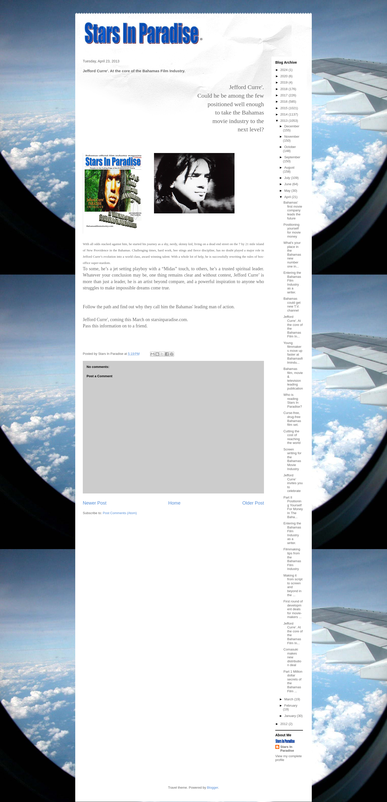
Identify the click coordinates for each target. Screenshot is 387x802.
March (289, 699)
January (290, 716)
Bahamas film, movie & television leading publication (293, 378)
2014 (284, 114)
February (290, 705)
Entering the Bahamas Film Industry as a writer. (292, 282)
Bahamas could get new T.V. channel (291, 304)
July (287, 178)
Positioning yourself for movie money (291, 230)
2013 (284, 121)
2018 (284, 89)
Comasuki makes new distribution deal (292, 657)
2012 (284, 724)
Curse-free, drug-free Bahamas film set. (292, 419)
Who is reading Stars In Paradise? (292, 400)
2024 (284, 70)
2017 (284, 95)
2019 (284, 82)
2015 (284, 108)
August (289, 167)
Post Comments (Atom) (120, 513)
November (291, 136)
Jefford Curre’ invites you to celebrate (292, 483)
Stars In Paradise (287, 748)
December (291, 126)
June (288, 184)
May (287, 191)
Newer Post (94, 503)
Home (174, 503)
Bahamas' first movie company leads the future (292, 210)
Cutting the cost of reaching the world (291, 437)
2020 (284, 76)
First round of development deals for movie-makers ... (293, 609)
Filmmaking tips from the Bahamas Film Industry (292, 559)
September (292, 157)
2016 (284, 101)
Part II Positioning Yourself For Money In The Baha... (293, 507)
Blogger (212, 787)
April (288, 197)
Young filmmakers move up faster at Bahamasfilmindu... (292, 352)
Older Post (253, 503)
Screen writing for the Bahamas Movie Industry (292, 459)
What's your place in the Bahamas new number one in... (292, 254)
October (290, 147)
